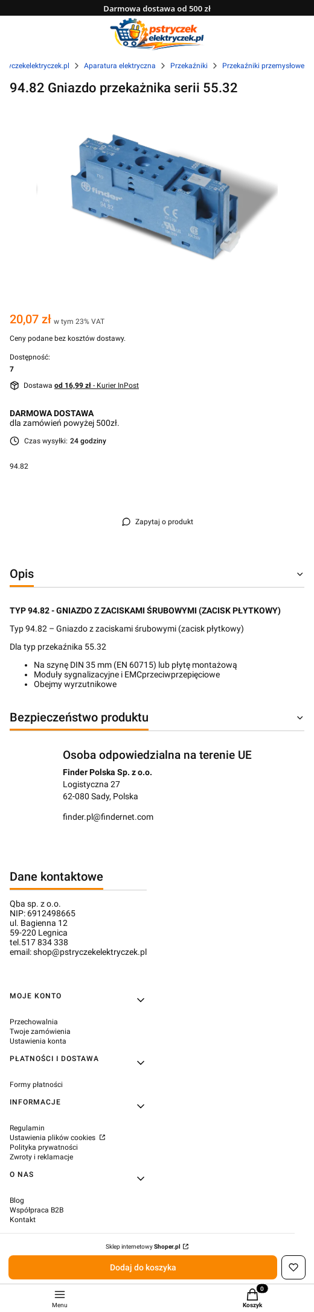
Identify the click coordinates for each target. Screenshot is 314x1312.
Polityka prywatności (44, 1147)
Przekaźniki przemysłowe (263, 66)
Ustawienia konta (38, 1041)
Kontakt (23, 1219)
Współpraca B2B (36, 1210)
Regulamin (27, 1128)
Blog (17, 1200)
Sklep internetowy (143, 1246)
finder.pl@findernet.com (108, 817)
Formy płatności (36, 1084)
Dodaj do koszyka (143, 1267)
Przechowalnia (34, 1022)
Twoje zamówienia (40, 1031)
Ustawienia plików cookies (53, 1137)
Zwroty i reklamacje (41, 1157)
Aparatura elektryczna (120, 66)
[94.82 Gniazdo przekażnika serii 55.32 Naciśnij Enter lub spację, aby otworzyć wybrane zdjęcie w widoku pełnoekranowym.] (157, 194)
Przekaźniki (189, 66)
